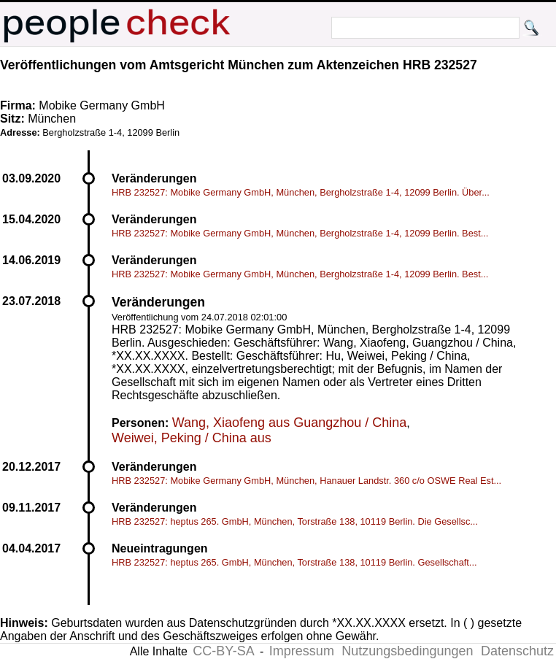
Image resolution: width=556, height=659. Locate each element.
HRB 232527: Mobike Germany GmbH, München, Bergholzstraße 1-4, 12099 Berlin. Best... (300, 233)
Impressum (301, 651)
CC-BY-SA (223, 651)
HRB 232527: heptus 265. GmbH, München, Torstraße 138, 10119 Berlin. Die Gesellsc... (295, 521)
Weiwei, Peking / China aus (191, 438)
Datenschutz (517, 651)
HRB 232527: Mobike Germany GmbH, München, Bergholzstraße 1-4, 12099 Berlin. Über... (301, 192)
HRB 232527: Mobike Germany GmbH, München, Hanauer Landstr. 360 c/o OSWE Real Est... (306, 480)
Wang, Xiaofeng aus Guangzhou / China (289, 422)
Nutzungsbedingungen (407, 651)
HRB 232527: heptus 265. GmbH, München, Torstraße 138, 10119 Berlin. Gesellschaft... (294, 562)
